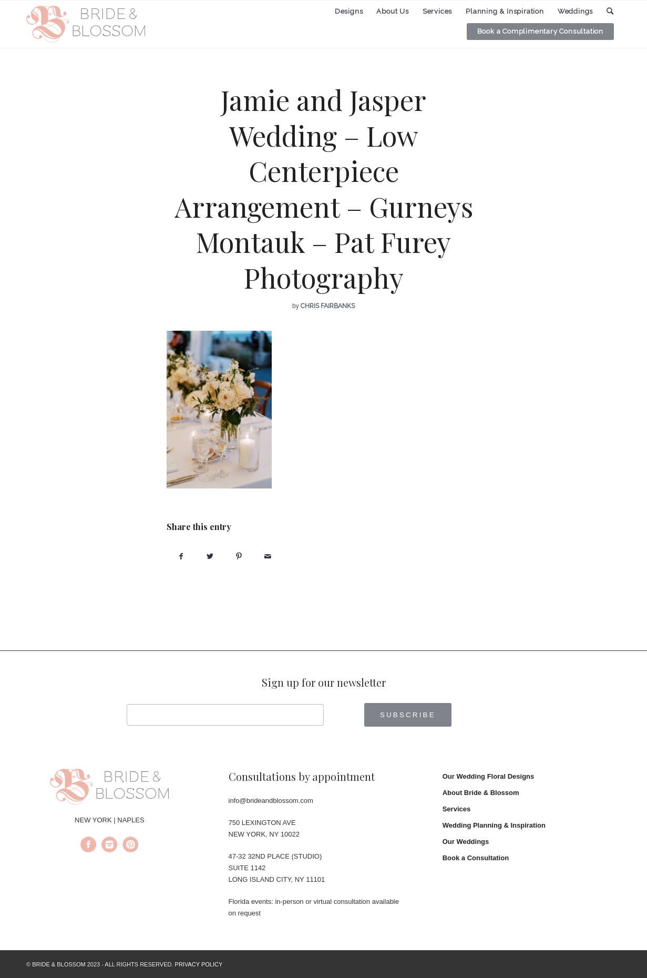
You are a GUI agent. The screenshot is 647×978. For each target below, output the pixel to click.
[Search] (610, 11)
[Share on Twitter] (210, 556)
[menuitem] (349, 11)
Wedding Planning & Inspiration (494, 825)
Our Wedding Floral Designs (489, 776)
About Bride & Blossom (481, 793)
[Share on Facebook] (181, 556)
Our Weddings (466, 841)
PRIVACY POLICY (199, 964)
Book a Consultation (476, 858)
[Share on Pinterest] (238, 556)
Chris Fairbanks (328, 306)
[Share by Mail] (267, 556)
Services (457, 809)
